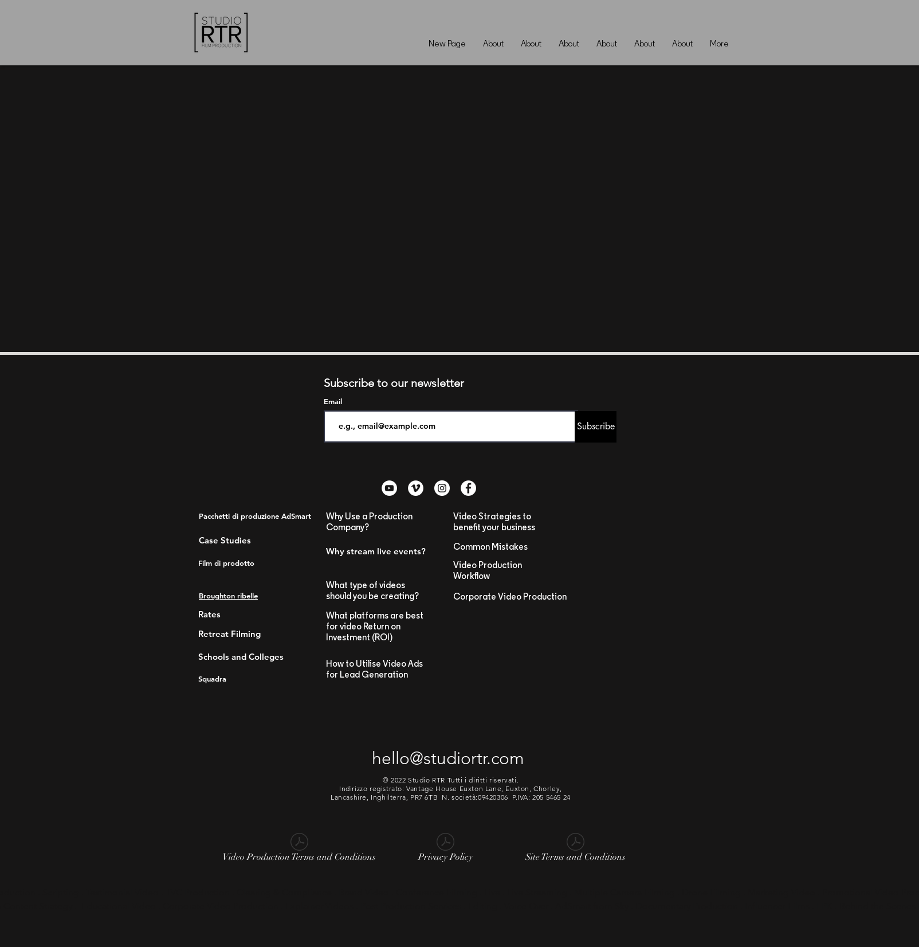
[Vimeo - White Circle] (415, 488)
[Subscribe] (595, 427)
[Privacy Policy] (445, 849)
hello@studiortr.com (448, 758)
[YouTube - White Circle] (389, 488)
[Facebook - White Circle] (468, 488)
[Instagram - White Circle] (442, 488)
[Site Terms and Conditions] (575, 849)
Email (334, 401)
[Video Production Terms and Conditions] (299, 849)
